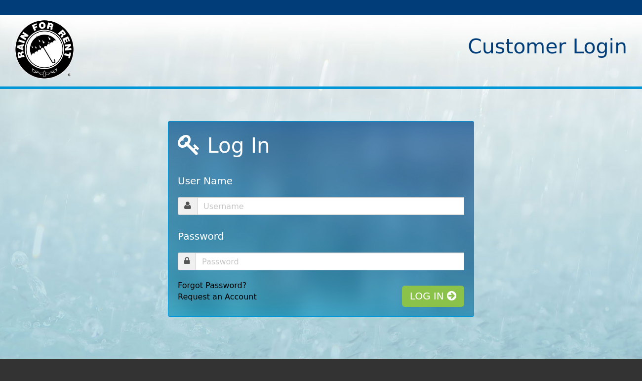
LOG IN (433, 296)
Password (201, 236)
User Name (205, 180)
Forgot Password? (212, 285)
